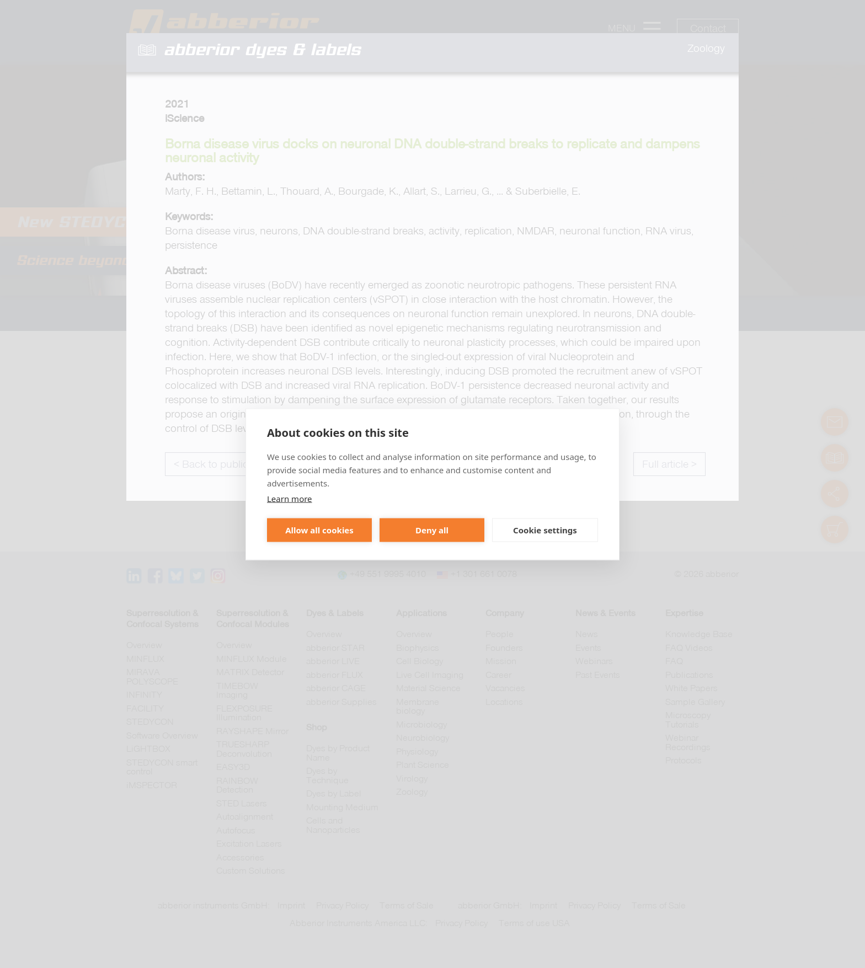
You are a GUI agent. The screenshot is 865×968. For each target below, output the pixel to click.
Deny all (431, 530)
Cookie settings (545, 530)
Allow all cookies (319, 530)
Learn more (289, 498)
